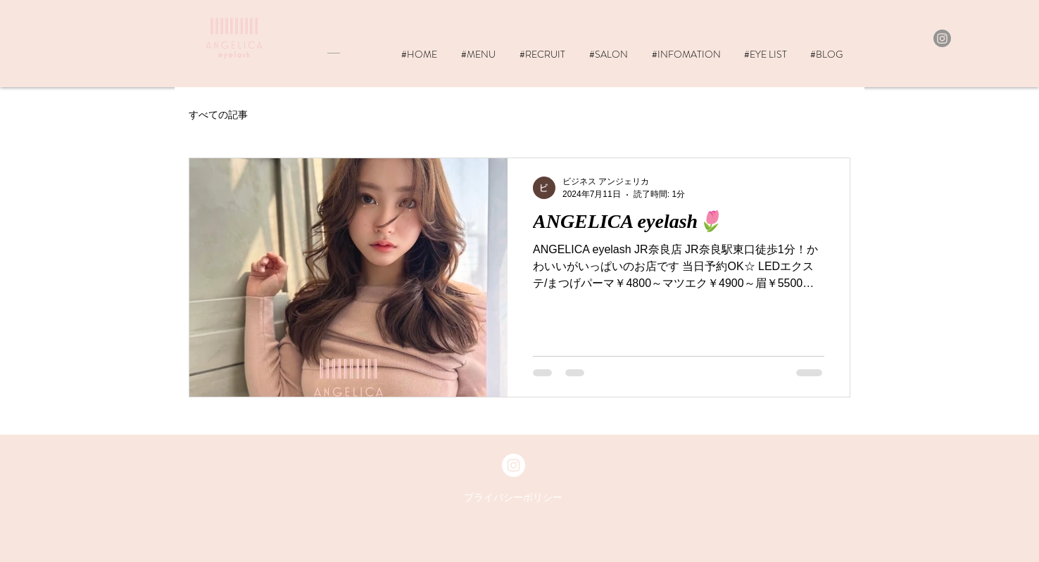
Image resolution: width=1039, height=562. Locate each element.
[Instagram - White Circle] (513, 465)
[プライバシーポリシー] (513, 498)
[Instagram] (942, 38)
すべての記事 (218, 114)
